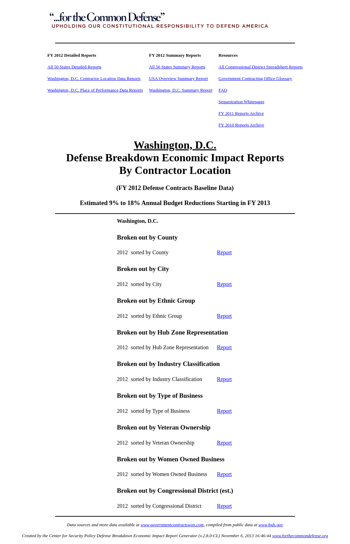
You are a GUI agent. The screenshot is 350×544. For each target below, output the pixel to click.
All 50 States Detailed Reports (75, 66)
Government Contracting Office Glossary (255, 78)
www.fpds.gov (270, 524)
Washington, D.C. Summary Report (180, 90)
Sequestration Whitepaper (241, 101)
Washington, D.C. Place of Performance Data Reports (95, 90)
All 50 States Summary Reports (177, 66)
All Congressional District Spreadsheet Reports (260, 66)
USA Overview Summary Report (178, 78)
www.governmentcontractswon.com (172, 524)
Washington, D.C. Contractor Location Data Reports (94, 78)
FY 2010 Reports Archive (241, 124)
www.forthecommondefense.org (300, 535)
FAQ (222, 90)
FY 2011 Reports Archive (241, 113)
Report (224, 252)
